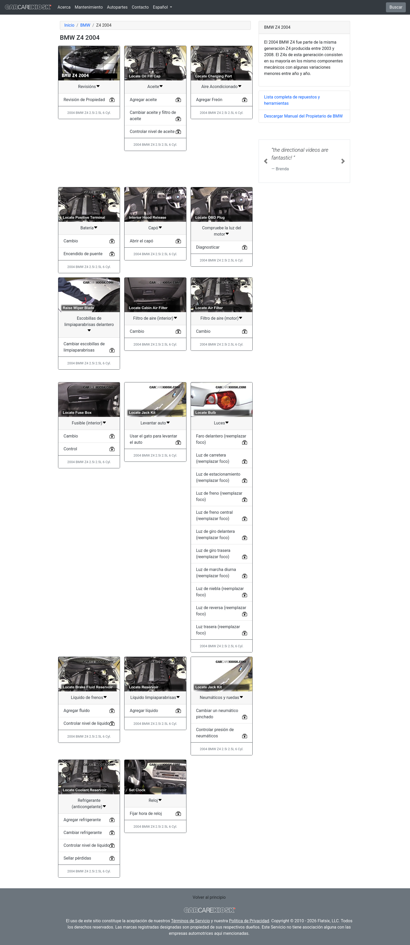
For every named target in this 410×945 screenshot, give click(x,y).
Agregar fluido (77, 710)
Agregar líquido (144, 710)
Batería (86, 227)
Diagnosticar (208, 247)
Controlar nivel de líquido (87, 723)
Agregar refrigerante (82, 819)
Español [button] (161, 7)
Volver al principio (209, 897)
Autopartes (117, 7)
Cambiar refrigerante (83, 832)
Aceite (153, 86)
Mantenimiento (89, 7)
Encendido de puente (83, 253)
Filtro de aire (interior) (153, 318)
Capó (153, 227)
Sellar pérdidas (77, 858)
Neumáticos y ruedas (219, 697)
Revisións (87, 86)
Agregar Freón (209, 99)
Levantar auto (153, 423)
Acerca (64, 7)
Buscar (395, 7)
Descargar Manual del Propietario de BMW (303, 116)
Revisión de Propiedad (84, 99)
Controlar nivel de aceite (152, 131)
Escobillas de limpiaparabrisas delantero (89, 321)
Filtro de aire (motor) (219, 318)
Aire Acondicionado (219, 86)
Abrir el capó (141, 240)
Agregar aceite (143, 99)
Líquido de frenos (87, 697)
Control (70, 448)
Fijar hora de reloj (146, 813)
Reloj (153, 800)
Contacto (140, 7)
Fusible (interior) (87, 423)
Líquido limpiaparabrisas (153, 697)
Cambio (71, 240)
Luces (219, 423)
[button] (265, 161)
